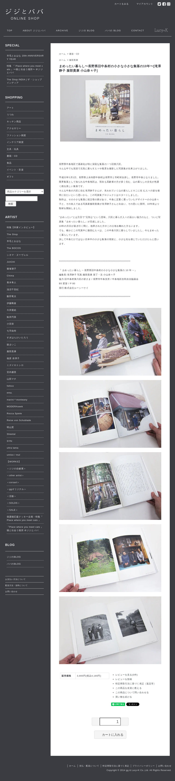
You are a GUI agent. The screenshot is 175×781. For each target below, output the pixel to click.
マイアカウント (143, 4)
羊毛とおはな (14, 241)
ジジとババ (34, 30)
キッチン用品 (14, 121)
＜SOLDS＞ (13, 503)
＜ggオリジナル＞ (16, 489)
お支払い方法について (15, 579)
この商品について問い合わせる (132, 692)
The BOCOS (14, 248)
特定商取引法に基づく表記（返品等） (135, 683)
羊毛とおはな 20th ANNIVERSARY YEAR (25, 57)
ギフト (10, 176)
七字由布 (11, 331)
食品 (9, 163)
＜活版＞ (11, 496)
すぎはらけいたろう (17, 337)
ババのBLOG (14, 564)
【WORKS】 (14, 461)
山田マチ (11, 379)
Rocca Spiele (14, 413)
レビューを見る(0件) (126, 674)
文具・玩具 (13, 149)
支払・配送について (89, 766)
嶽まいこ (11, 344)
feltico (10, 386)
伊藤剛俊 (11, 303)
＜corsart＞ (13, 482)
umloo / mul (13, 455)
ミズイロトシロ (15, 365)
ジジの (87, 30)
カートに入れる (110, 735)
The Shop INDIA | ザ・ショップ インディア (24, 81)
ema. (9, 392)
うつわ (10, 114)
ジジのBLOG (14, 557)
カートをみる (120, 4)
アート (10, 107)
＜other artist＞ (15, 475)
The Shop (12, 234)
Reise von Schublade (19, 420)
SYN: (10, 441)
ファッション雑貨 (16, 135)
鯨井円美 (11, 317)
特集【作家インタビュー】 (21, 227)
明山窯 (10, 427)
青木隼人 (11, 282)
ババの (113, 30)
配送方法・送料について (16, 585)
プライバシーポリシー (144, 766)
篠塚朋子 (11, 268)
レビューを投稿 (123, 679)
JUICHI (11, 262)
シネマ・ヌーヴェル (17, 255)
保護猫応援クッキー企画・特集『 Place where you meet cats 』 (25, 518)
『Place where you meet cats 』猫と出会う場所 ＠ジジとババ (25, 529)
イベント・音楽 (15, 169)
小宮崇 (10, 324)
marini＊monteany (17, 399)
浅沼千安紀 (13, 289)
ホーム (62, 54)
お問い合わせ (11, 591)
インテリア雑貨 (15, 142)
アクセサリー (14, 128)
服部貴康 (73, 60)
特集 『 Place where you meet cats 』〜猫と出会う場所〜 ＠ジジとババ (25, 69)
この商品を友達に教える (128, 688)
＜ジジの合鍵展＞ (16, 468)
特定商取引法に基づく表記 (116, 766)
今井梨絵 (11, 310)
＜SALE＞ (12, 510)
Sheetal (11, 434)
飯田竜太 (11, 296)
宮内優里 (11, 372)
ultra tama (12, 448)
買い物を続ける (123, 697)
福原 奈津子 (13, 358)
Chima (10, 275)
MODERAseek (15, 406)
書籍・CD (74, 54)
